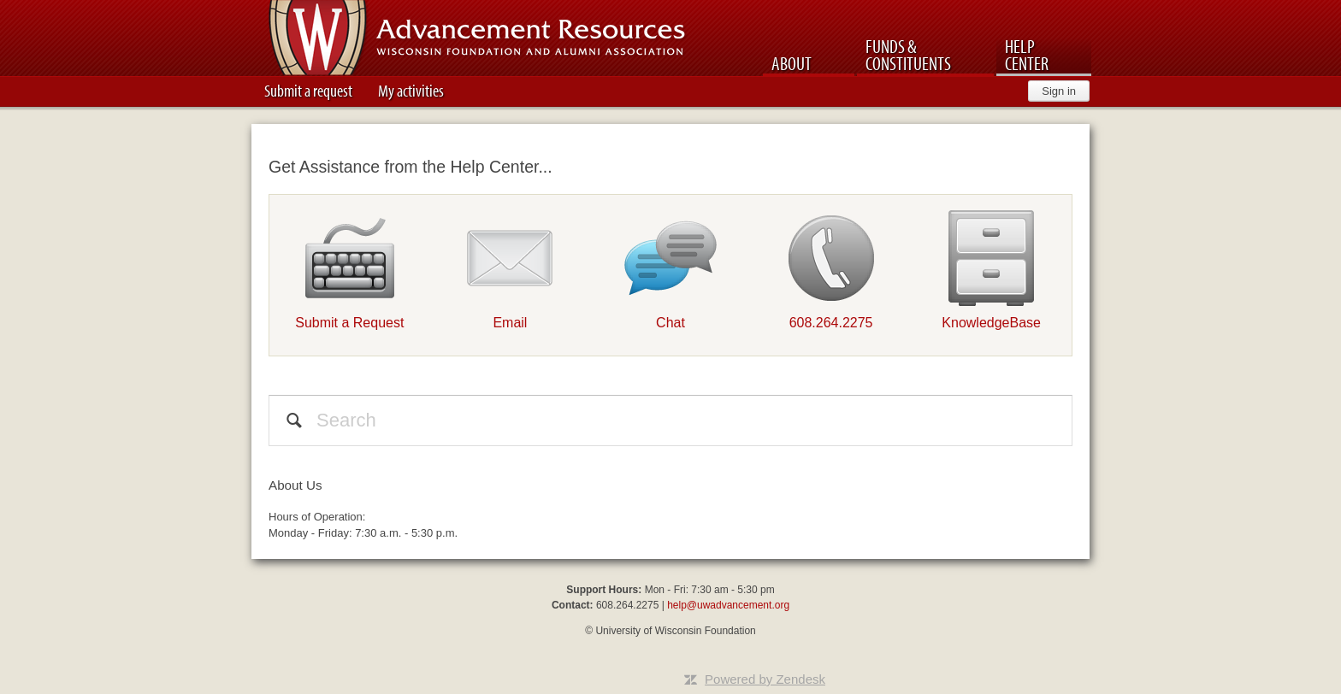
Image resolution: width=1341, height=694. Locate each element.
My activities (411, 90)
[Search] (670, 420)
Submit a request (308, 90)
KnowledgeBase (991, 322)
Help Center (1027, 55)
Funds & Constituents (908, 55)
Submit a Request (349, 322)
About (791, 63)
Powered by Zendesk (765, 679)
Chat (670, 322)
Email (510, 322)
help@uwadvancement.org (728, 605)
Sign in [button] (1059, 91)
